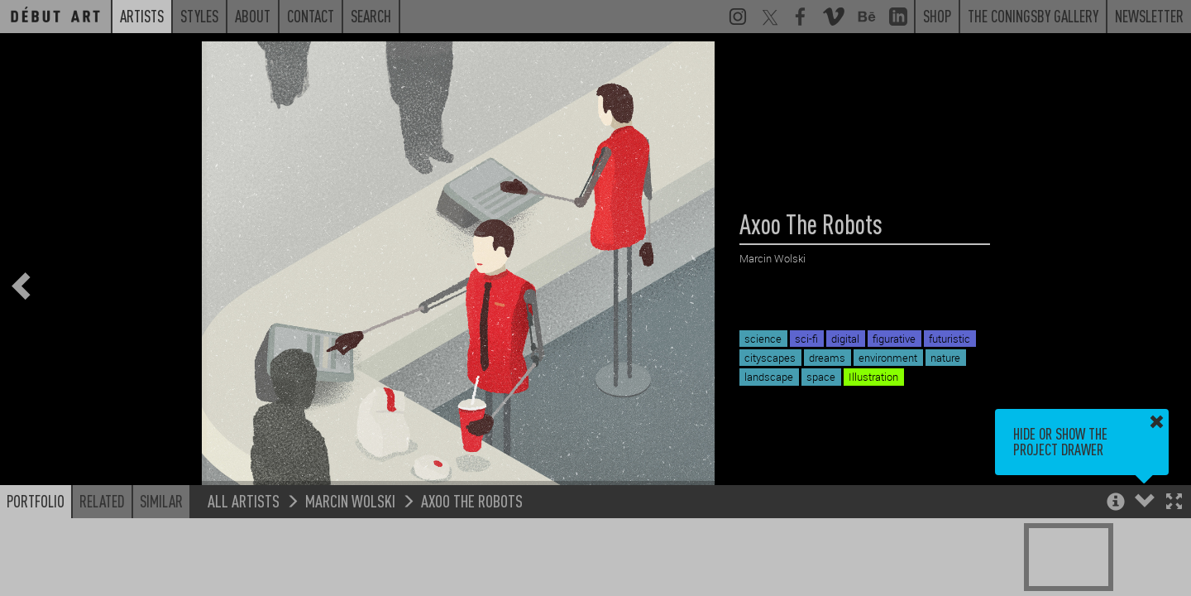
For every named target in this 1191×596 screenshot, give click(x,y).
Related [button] (102, 501)
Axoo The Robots (472, 500)
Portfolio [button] (36, 501)
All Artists (244, 500)
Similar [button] (161, 501)
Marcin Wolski (350, 500)
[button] (1174, 503)
